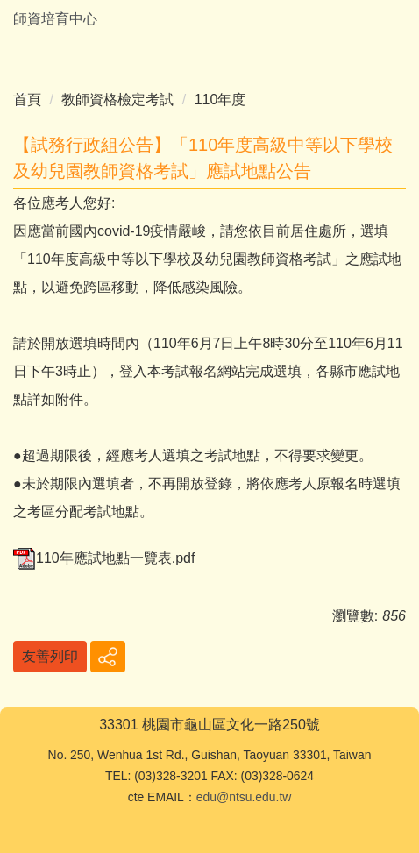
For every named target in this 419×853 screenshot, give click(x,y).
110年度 (220, 99)
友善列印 (50, 656)
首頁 (27, 99)
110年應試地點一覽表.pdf (104, 558)
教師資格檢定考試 (117, 99)
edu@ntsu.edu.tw (243, 797)
